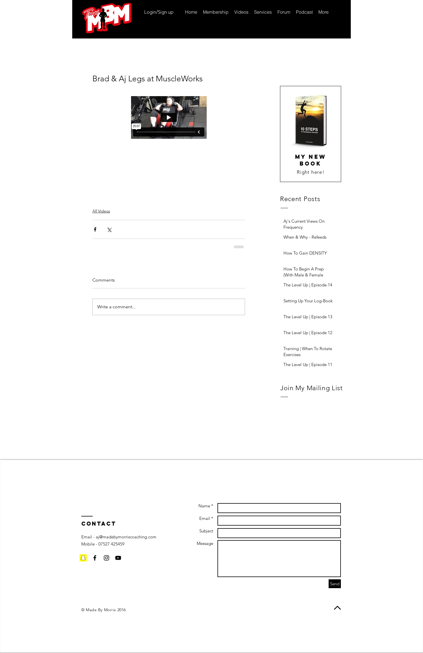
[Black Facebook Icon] (94, 557)
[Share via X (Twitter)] (109, 229)
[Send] (335, 583)
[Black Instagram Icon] (106, 557)
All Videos (101, 211)
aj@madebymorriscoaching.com (126, 537)
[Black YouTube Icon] (118, 557)
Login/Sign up (158, 12)
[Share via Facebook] (95, 229)
